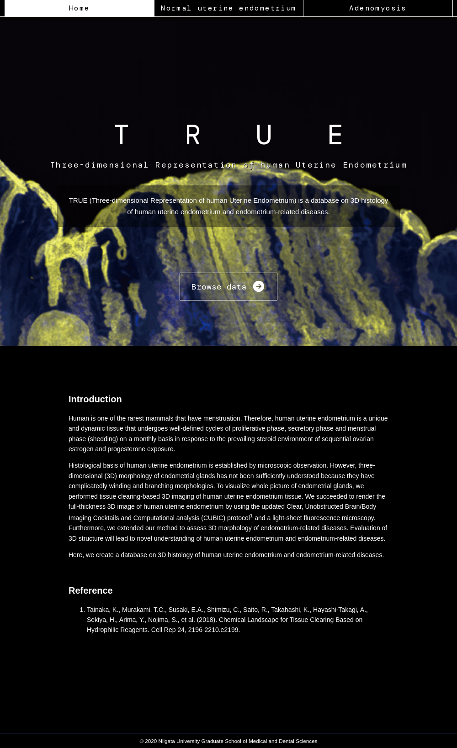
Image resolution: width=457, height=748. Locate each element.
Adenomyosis (377, 8)
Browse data (228, 287)
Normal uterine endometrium (228, 8)
